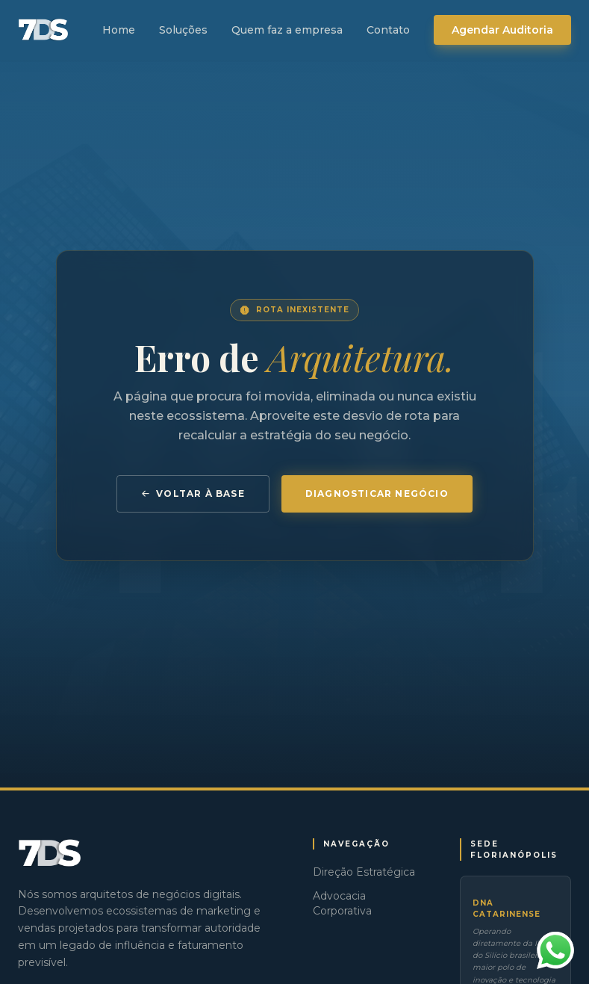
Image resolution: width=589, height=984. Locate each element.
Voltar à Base (193, 493)
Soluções (183, 30)
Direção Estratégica (364, 872)
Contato (388, 30)
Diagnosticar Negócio (377, 493)
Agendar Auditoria (502, 30)
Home (118, 30)
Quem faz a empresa (287, 30)
